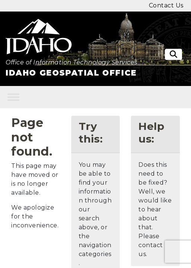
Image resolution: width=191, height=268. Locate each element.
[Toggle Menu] (13, 97)
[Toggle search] (173, 54)
